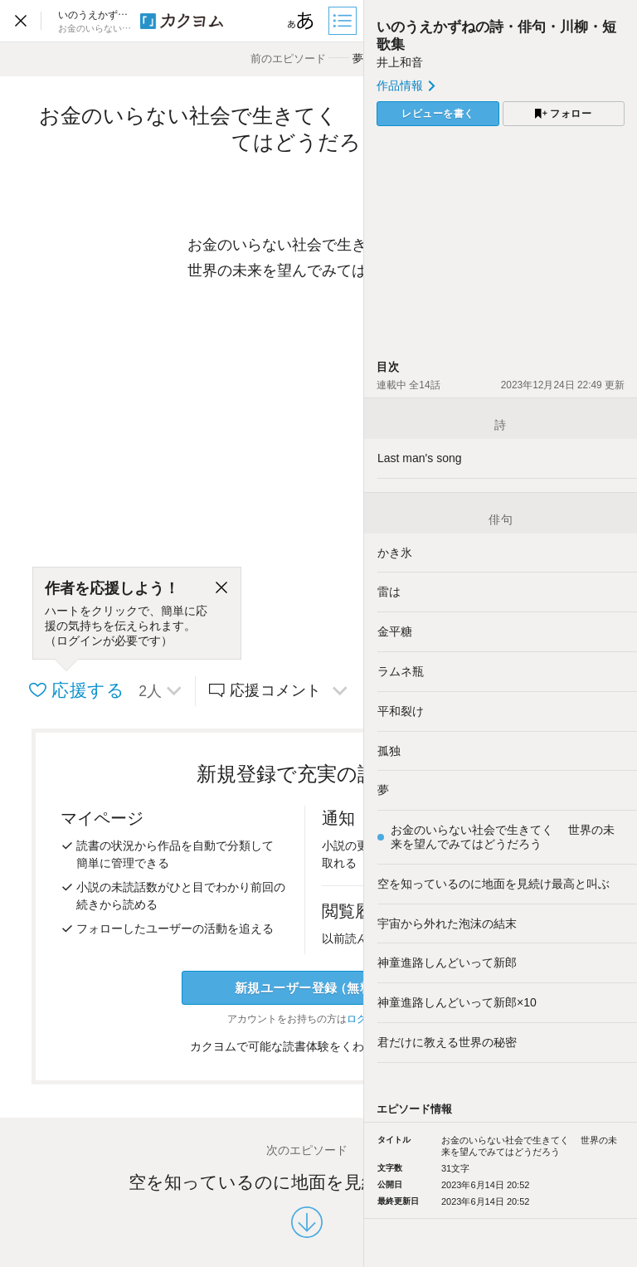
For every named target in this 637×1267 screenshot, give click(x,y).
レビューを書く (437, 113)
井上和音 (400, 62)
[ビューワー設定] (301, 20)
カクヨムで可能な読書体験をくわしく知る (307, 1046)
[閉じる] (221, 588)
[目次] (344, 20)
